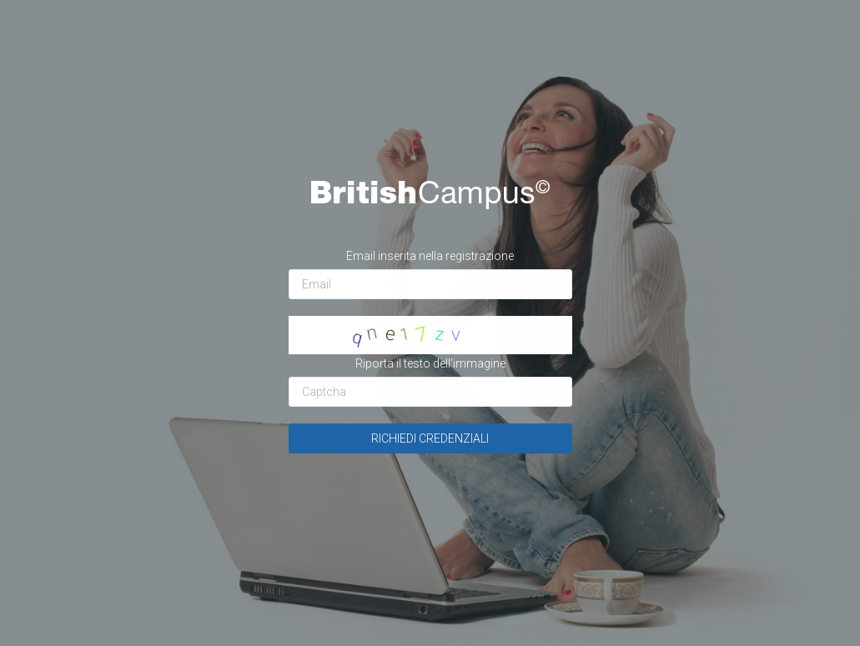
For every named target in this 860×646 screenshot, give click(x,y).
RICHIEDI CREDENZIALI (430, 438)
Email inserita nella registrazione (430, 256)
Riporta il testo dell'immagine (430, 363)
